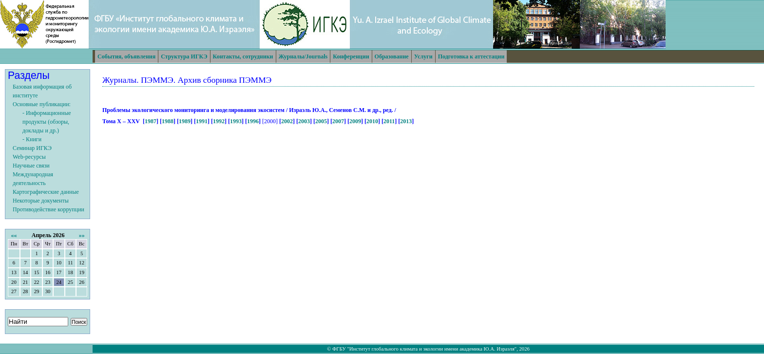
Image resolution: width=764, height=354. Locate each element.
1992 (219, 121)
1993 (236, 121)
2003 (304, 121)
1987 (150, 121)
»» (82, 235)
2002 (287, 121)
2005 (321, 121)
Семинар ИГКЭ (32, 148)
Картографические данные (46, 191)
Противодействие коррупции (48, 209)
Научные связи (31, 165)
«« (14, 235)
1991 (202, 121)
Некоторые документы (41, 200)
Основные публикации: (42, 104)
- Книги (31, 139)
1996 (253, 121)
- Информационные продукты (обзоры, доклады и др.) (46, 122)
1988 (167, 121)
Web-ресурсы (29, 156)
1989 (185, 121)
